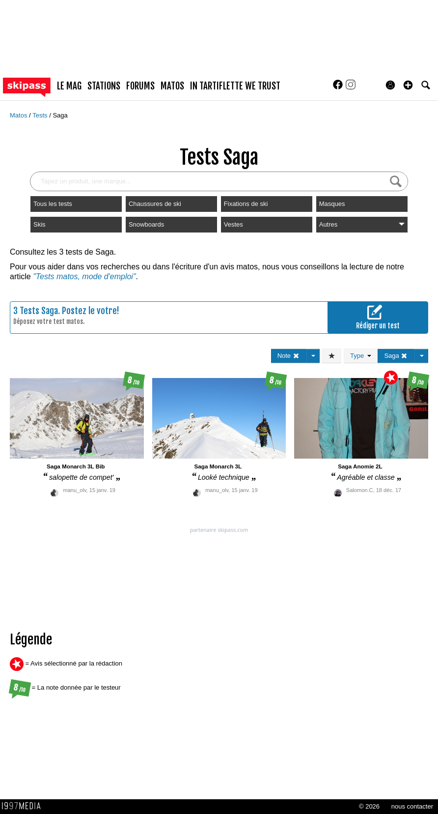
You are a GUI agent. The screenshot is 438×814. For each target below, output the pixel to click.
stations (103, 86)
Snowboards (146, 224)
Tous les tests (52, 203)
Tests (40, 115)
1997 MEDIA (24, 806)
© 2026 (369, 806)
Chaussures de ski (155, 203)
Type (360, 355)
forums (140, 86)
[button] (408, 85)
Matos (19, 115)
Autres (362, 224)
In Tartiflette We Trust (235, 86)
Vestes (233, 224)
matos (172, 86)
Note (288, 355)
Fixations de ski (246, 203)
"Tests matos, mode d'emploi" (84, 276)
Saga (60, 115)
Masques (332, 203)
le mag (69, 86)
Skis (39, 224)
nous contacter (412, 806)
